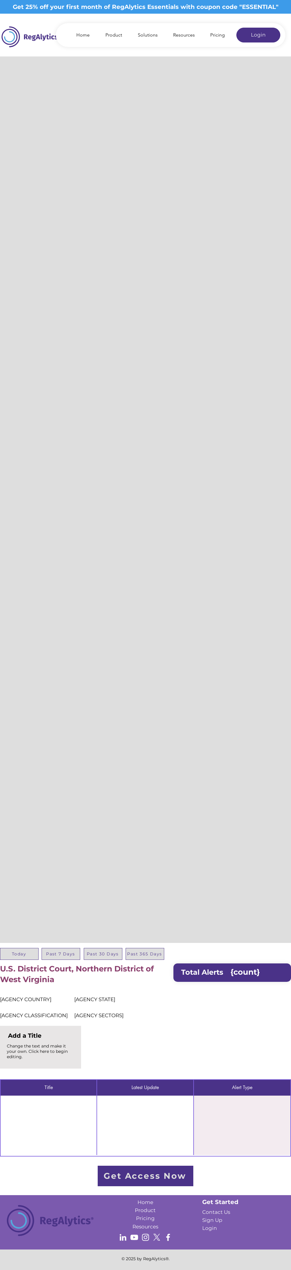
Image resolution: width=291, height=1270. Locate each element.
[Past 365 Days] (145, 954)
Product (145, 1210)
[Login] (258, 35)
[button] (144, 35)
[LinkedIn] (123, 1237)
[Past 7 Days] (61, 954)
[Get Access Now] (145, 1176)
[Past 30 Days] (103, 954)
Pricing (145, 1218)
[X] (157, 1237)
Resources (145, 1227)
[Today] (19, 954)
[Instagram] (145, 1237)
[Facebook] (168, 1237)
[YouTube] (134, 1237)
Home (145, 1202)
